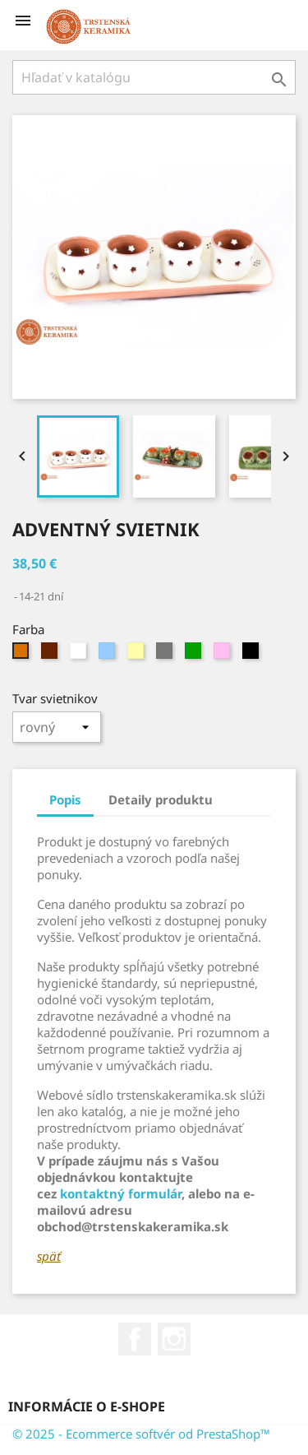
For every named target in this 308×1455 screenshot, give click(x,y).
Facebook (134, 1339)
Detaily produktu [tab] (160, 799)
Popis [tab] (65, 799)
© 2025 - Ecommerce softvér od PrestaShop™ (141, 1433)
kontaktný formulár (121, 1193)
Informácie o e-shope (86, 1406)
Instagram (174, 1339)
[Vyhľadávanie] (154, 77)
